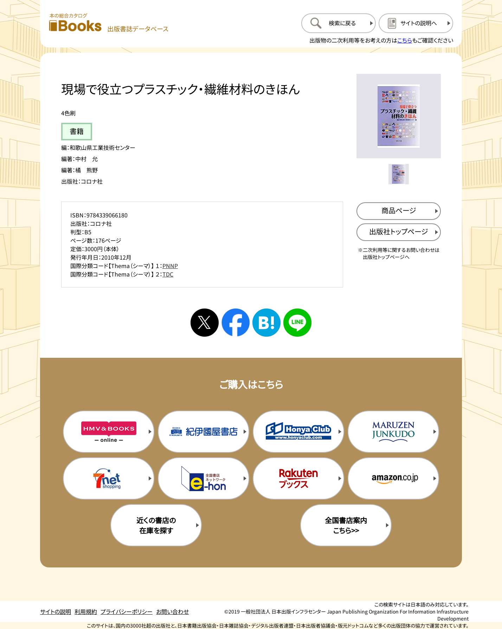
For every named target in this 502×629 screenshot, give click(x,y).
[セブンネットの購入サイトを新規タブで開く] (108, 478)
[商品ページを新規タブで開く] (398, 211)
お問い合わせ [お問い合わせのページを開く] (172, 611)
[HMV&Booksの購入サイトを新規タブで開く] (108, 432)
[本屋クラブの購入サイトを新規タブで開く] (298, 432)
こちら (404, 40)
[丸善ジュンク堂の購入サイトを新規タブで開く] (393, 432)
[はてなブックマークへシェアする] (266, 323)
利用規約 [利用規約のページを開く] (86, 611)
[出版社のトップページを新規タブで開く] (398, 232)
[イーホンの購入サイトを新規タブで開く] (203, 478)
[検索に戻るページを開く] (338, 23)
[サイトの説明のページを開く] (416, 23)
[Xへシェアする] (205, 323)
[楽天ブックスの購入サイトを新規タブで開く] (298, 478)
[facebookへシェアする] (235, 323)
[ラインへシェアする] (297, 323)
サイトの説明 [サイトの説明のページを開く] (55, 611)
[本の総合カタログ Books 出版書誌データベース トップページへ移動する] (108, 23)
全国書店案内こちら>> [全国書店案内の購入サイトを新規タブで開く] (346, 525)
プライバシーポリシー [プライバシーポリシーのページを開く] (127, 611)
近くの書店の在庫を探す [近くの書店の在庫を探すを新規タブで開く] (156, 525)
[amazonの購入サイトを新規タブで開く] (393, 478)
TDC (167, 274)
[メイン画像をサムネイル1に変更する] (398, 174)
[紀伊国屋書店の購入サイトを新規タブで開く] (203, 432)
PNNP (170, 265)
